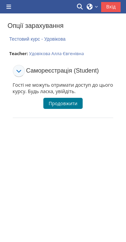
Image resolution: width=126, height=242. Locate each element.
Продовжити (63, 103)
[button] (80, 6)
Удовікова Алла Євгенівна (56, 53)
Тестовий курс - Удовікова (37, 39)
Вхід (111, 6)
